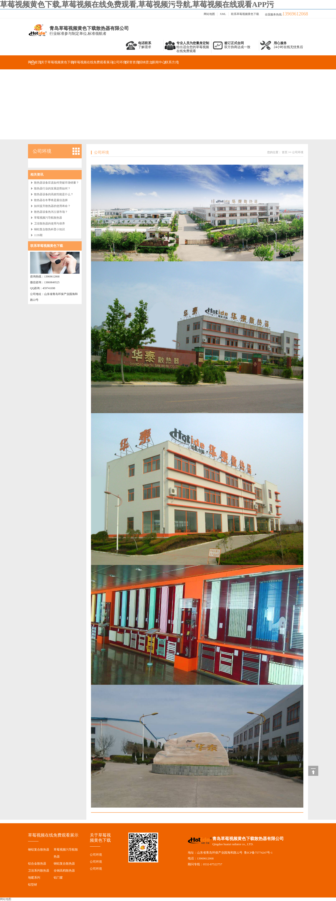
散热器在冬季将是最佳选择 (51, 200)
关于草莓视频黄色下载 (57, 62)
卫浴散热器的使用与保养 (49, 223)
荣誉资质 (132, 62)
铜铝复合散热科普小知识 (49, 229)
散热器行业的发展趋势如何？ (52, 188)
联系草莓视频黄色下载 (245, 14)
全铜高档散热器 (64, 870)
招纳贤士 (145, 62)
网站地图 (209, 14)
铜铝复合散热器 (64, 863)
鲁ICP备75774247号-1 (258, 852)
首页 (284, 152)
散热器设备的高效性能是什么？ (53, 194)
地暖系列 (34, 877)
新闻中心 (158, 62)
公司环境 (119, 62)
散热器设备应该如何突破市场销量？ (56, 182)
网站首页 (34, 62)
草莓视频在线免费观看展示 (93, 62)
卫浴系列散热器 (38, 870)
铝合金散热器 (37, 863)
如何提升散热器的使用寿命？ (52, 206)
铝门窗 (58, 877)
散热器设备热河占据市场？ (51, 211)
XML (223, 14)
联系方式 (171, 62)
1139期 (38, 235)
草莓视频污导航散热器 (48, 217)
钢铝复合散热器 (38, 849)
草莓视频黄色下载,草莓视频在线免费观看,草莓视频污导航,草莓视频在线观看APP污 (137, 4)
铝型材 (32, 884)
